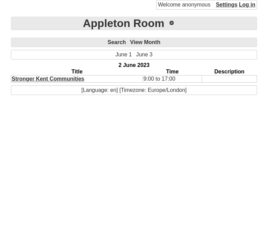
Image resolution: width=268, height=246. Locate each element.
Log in (247, 5)
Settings (226, 5)
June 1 (124, 54)
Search (117, 42)
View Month (145, 42)
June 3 (144, 54)
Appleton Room (123, 23)
